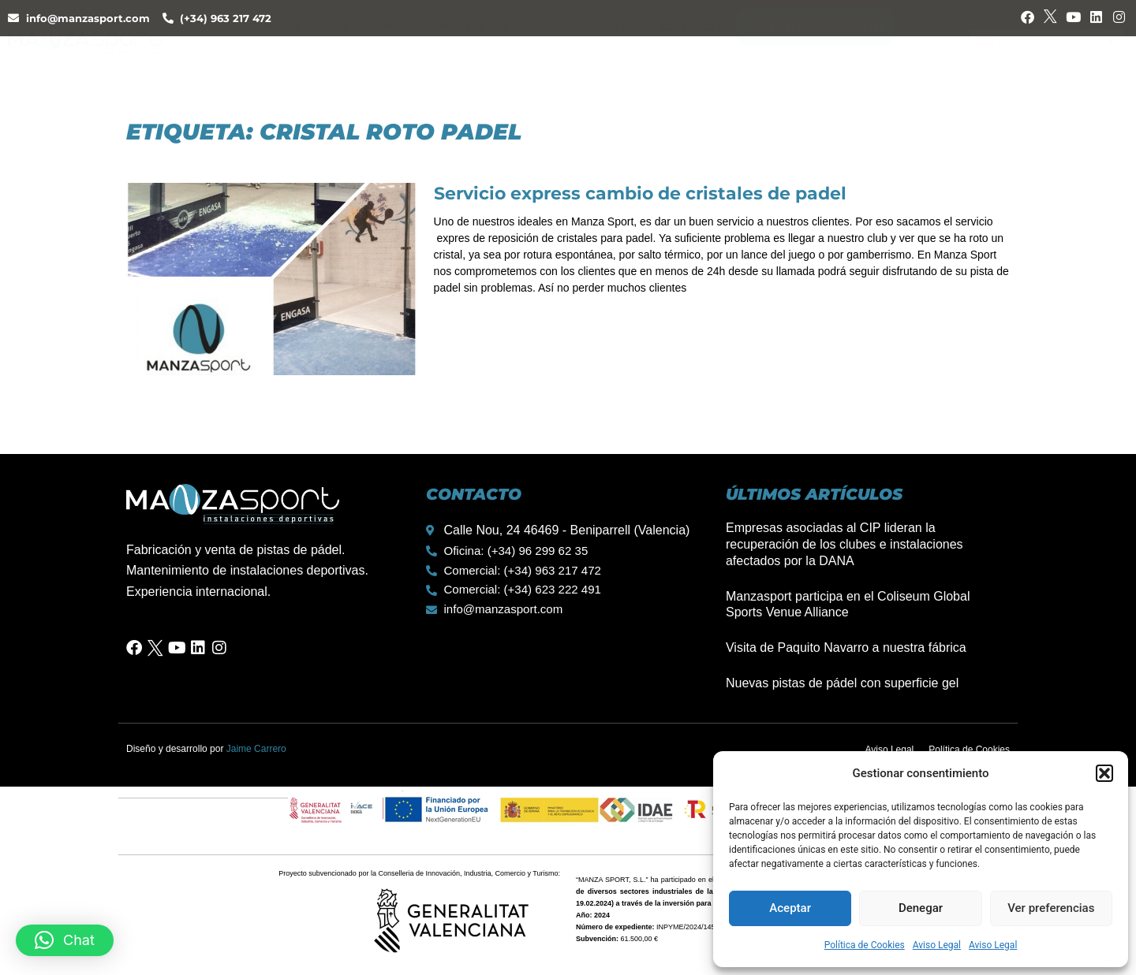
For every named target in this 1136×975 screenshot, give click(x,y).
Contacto (693, 57)
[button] (1104, 773)
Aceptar (790, 908)
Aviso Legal (937, 945)
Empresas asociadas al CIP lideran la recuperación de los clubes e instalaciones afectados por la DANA (844, 544)
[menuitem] (1047, 54)
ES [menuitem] (1005, 54)
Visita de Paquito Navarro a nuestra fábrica (846, 647)
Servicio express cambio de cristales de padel (640, 193)
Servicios (407, 56)
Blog (623, 57)
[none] (1047, 54)
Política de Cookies (864, 945)
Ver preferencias (1050, 908)
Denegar (921, 908)
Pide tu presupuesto (815, 57)
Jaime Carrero (256, 748)
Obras (564, 57)
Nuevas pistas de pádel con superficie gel (842, 683)
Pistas (494, 56)
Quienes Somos (297, 57)
